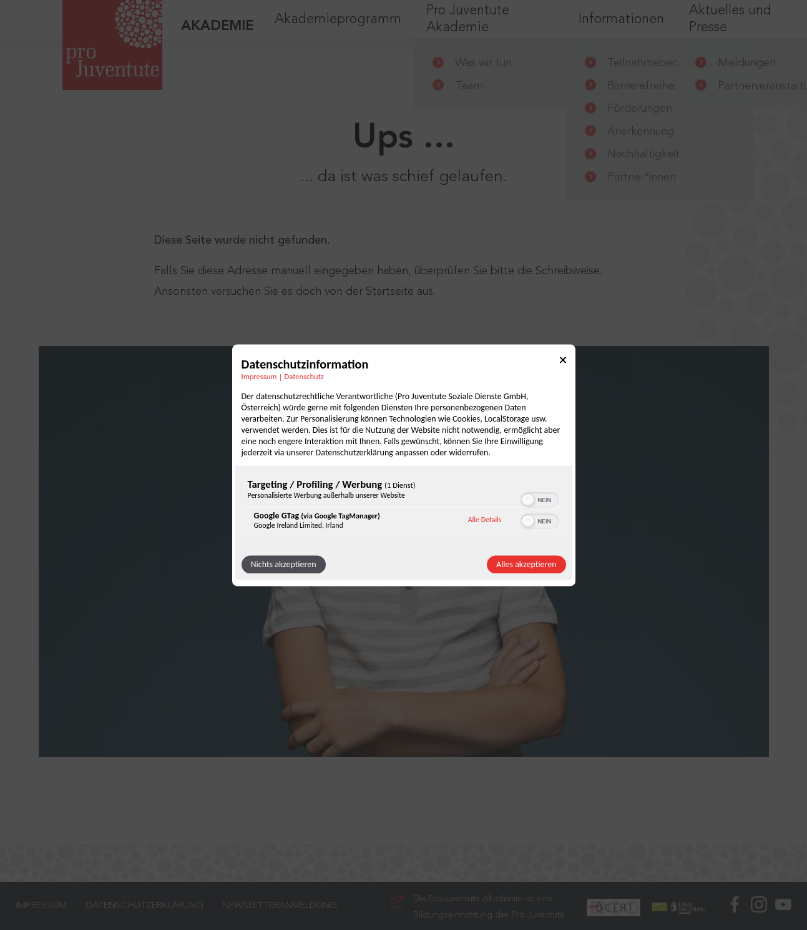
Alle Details (485, 520)
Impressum (41, 906)
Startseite (390, 291)
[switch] (539, 498)
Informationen (621, 31)
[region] (404, 507)
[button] (528, 499)
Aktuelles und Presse (730, 31)
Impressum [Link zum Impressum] (259, 376)
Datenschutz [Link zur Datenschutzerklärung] (304, 376)
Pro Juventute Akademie (467, 31)
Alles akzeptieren (526, 564)
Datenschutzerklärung (144, 906)
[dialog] (403, 465)
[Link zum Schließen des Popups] (563, 362)
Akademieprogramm (338, 31)
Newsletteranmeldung (279, 906)
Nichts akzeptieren (283, 564)
